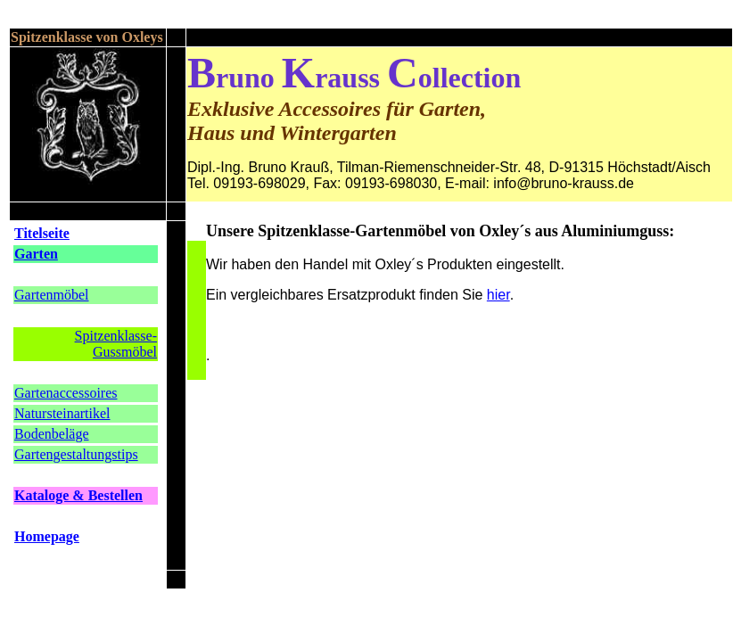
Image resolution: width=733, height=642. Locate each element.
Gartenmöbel (51, 294)
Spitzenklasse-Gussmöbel (116, 343)
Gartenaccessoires (66, 392)
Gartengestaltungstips (76, 454)
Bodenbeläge (51, 433)
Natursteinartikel (62, 413)
